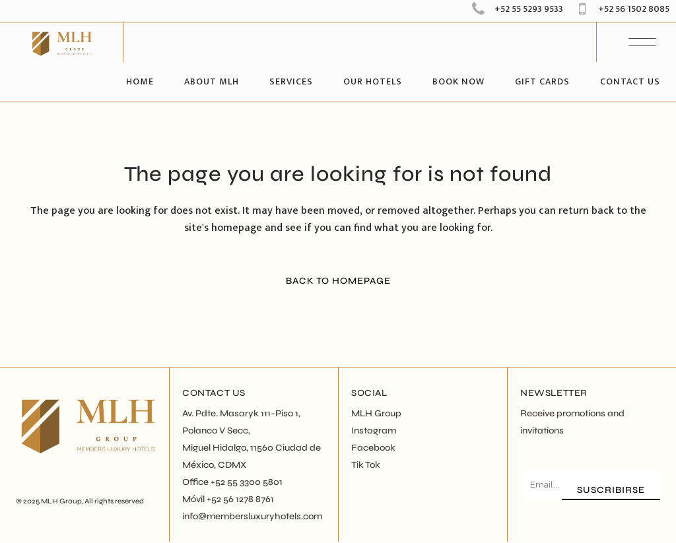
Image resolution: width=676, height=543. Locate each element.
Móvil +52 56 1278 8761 (228, 499)
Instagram (373, 430)
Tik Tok (365, 464)
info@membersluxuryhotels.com (252, 516)
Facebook (373, 447)
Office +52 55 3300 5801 (232, 482)
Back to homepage (338, 280)
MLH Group (61, 501)
